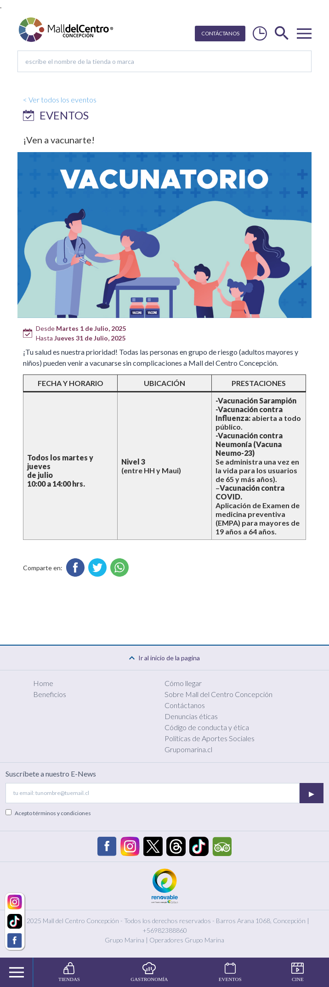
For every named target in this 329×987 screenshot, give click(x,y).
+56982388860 (164, 930)
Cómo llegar (183, 683)
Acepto (53, 813)
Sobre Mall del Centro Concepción (218, 694)
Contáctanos (184, 705)
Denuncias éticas (191, 716)
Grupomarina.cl (188, 749)
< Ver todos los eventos (59, 99)
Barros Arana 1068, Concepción (261, 921)
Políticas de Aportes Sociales (209, 738)
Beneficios (49, 694)
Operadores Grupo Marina (186, 940)
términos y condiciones (62, 813)
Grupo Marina (124, 940)
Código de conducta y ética (206, 727)
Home (43, 683)
